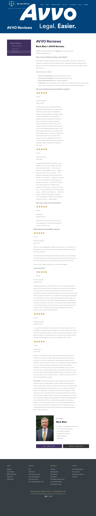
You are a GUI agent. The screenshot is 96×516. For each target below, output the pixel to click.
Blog (80, 4)
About (47, 4)
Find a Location (75, 471)
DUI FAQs (53, 469)
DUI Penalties (54, 476)
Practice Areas (56, 4)
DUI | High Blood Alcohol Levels (36, 481)
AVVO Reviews (10, 479)
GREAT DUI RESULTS (12, 474)
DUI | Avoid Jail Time (33, 479)
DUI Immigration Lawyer (56, 484)
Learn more (60, 438)
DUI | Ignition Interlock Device (58, 479)
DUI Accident (32, 471)
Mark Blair (9, 469)
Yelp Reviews (10, 476)
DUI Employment (54, 471)
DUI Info (65, 4)
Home (41, 4)
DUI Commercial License (34, 474)
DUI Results (73, 4)
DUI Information (54, 474)
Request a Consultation (76, 446)
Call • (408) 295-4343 (49, 446)
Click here (58, 51)
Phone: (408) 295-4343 (77, 469)
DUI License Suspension (34, 476)
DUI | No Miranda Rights (56, 481)
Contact (86, 4)
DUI (30, 469)
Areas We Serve (10, 471)
